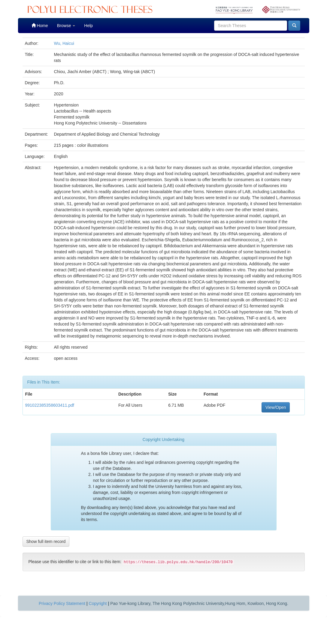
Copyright (98, 603)
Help (88, 25)
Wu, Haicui (64, 43)
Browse (66, 25)
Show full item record (46, 541)
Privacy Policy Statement (62, 603)
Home (40, 25)
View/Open (275, 407)
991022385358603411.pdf (49, 405)
